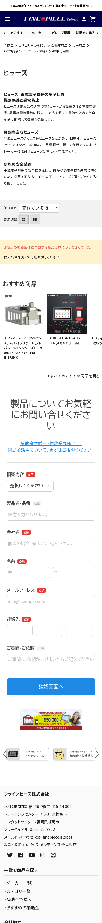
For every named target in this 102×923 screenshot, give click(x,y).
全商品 (9, 45)
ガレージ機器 (61, 32)
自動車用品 (59, 45)
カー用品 (79, 45)
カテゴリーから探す (32, 45)
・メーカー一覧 (18, 883)
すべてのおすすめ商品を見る (75, 375)
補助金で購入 (85, 32)
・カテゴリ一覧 (17, 891)
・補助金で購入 (18, 899)
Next (96, 32)
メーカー (38, 32)
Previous (5, 32)
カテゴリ (16, 32)
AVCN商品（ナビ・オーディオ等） (25, 51)
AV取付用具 (60, 51)
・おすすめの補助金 (21, 907)
